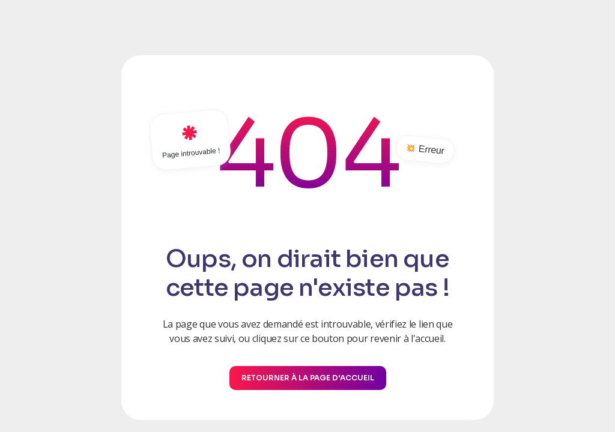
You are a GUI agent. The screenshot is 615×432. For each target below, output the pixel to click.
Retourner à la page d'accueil (307, 377)
